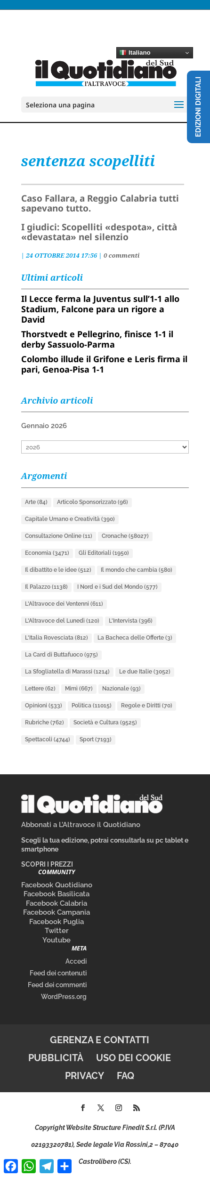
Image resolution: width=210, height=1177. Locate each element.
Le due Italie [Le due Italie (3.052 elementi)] (144, 671)
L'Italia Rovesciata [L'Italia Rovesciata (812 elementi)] (56, 637)
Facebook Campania (56, 912)
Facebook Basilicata (56, 894)
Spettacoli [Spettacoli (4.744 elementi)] (47, 739)
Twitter (57, 930)
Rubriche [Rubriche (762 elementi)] (44, 722)
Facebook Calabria (56, 903)
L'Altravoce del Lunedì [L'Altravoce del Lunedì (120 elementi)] (62, 620)
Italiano (134, 53)
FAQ (125, 1075)
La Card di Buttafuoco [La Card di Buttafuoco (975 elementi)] (61, 654)
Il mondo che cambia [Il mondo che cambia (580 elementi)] (136, 570)
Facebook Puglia (56, 921)
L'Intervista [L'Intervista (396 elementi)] (131, 620)
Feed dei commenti (57, 985)
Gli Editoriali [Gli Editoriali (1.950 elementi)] (104, 553)
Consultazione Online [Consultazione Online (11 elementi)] (58, 536)
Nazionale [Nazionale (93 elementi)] (121, 688)
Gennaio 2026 (44, 426)
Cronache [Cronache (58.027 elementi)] (125, 536)
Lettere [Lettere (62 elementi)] (40, 688)
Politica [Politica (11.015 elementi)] (92, 705)
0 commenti (121, 255)
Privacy (84, 1075)
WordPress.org (64, 996)
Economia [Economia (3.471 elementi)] (47, 553)
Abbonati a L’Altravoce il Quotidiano (80, 824)
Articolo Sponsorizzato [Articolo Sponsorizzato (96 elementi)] (92, 502)
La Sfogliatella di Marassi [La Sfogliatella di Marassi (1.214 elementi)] (67, 671)
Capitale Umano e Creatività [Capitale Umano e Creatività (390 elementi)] (70, 519)
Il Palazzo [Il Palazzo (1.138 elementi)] (46, 587)
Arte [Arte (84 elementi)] (36, 502)
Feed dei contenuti (58, 973)
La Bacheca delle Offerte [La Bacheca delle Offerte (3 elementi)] (134, 637)
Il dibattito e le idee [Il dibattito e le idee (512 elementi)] (58, 570)
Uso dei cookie (133, 1057)
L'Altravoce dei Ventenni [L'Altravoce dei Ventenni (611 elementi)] (64, 604)
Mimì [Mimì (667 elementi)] (79, 688)
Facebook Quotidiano (56, 885)
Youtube (56, 940)
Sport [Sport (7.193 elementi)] (96, 739)
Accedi (76, 961)
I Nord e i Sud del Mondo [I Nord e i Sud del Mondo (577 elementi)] (117, 587)
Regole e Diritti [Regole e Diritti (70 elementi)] (146, 705)
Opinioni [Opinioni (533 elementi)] (43, 705)
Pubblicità (55, 1057)
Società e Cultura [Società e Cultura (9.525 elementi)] (105, 722)
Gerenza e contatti (99, 1040)
